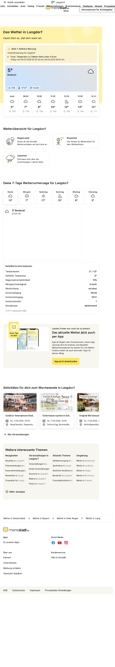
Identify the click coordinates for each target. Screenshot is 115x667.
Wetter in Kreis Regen (65, 518)
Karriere (7, 557)
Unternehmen (10, 562)
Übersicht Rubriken (12, 573)
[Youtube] (60, 543)
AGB (5, 590)
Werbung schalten (12, 568)
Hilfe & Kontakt (58, 557)
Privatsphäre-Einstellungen (58, 590)
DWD (24, 311)
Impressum (35, 590)
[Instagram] (66, 543)
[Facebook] (53, 543)
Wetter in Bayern (38, 518)
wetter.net (17, 311)
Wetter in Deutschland (14, 518)
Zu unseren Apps (11, 542)
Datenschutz (18, 590)
